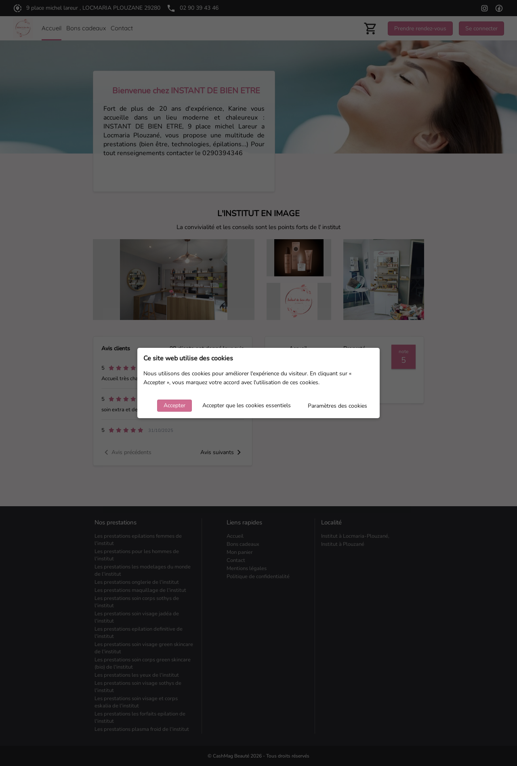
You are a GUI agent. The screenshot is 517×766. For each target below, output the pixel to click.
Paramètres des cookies (337, 406)
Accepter (174, 405)
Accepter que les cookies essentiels (246, 405)
